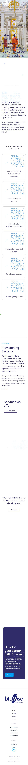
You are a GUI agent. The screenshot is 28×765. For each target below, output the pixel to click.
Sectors (3, 32)
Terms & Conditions (14, 756)
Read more (4, 389)
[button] (25, 2)
